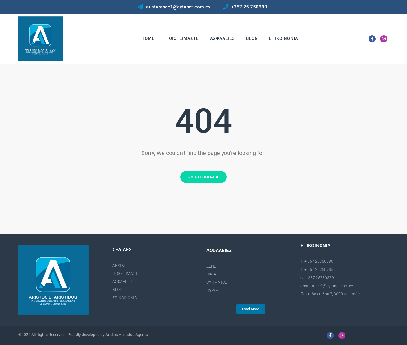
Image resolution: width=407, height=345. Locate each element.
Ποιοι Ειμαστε (182, 38)
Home (147, 38)
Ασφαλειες (222, 38)
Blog (252, 38)
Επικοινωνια (283, 38)
